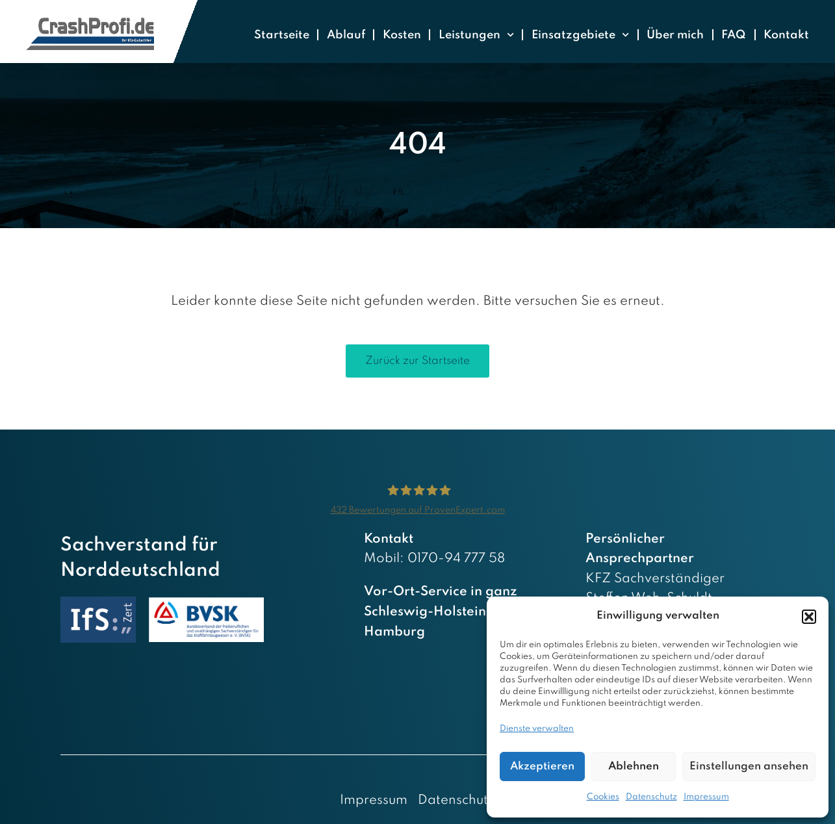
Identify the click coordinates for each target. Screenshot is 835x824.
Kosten (402, 35)
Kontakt (786, 35)
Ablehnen (633, 766)
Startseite (281, 35)
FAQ (733, 35)
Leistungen (476, 35)
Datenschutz (651, 797)
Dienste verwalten (537, 729)
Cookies (603, 797)
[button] (809, 616)
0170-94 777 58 (456, 558)
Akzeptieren (542, 766)
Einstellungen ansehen (748, 766)
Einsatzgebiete (580, 35)
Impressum (706, 797)
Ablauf (346, 35)
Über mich (675, 35)
